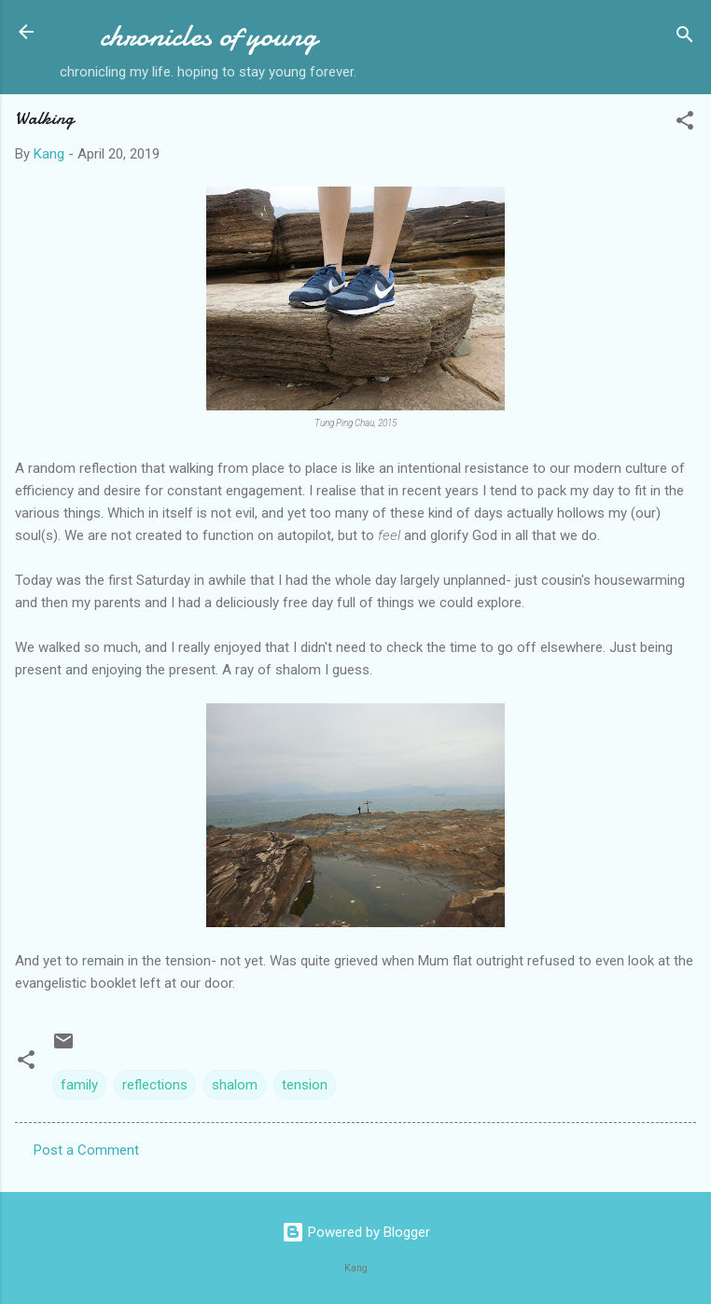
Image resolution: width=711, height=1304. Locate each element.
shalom (235, 1084)
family (79, 1084)
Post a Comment (86, 1150)
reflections (155, 1084)
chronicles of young (208, 36)
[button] (685, 123)
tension (305, 1084)
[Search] (685, 37)
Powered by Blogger (356, 1232)
